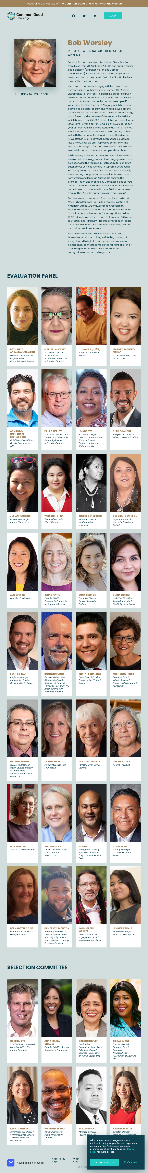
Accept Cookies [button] (104, 1162)
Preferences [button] (130, 1162)
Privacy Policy (75, 1160)
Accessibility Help (58, 1160)
